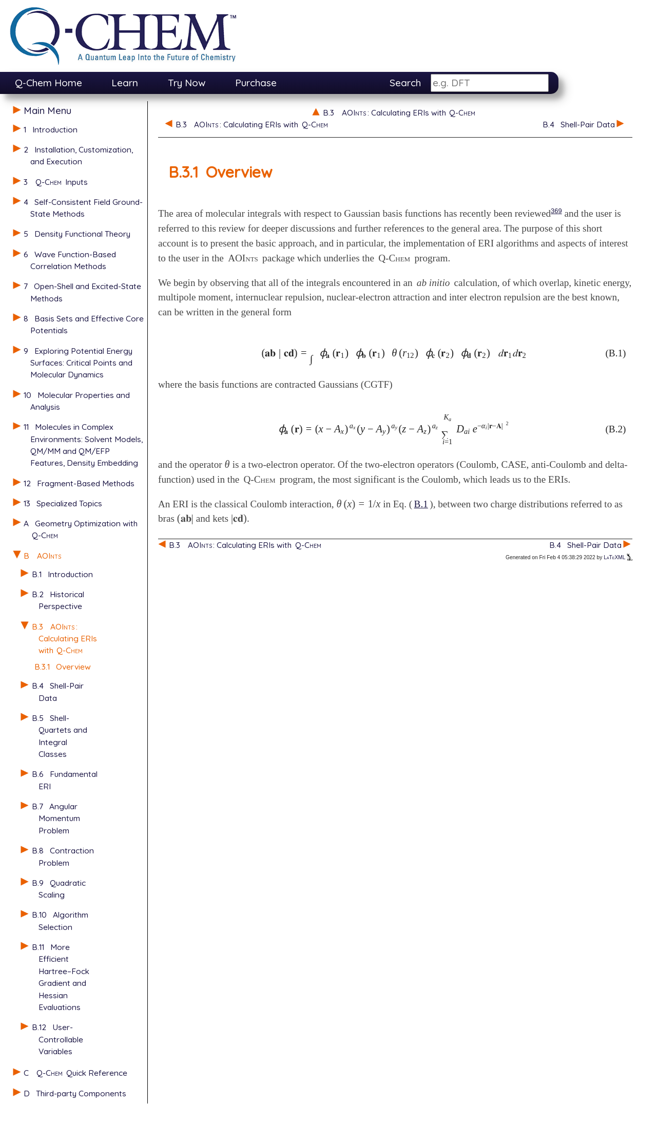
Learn (124, 83)
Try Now (187, 83)
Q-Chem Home (48, 83)
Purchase (256, 83)
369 (556, 211)
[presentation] (394, 353)
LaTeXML (618, 557)
